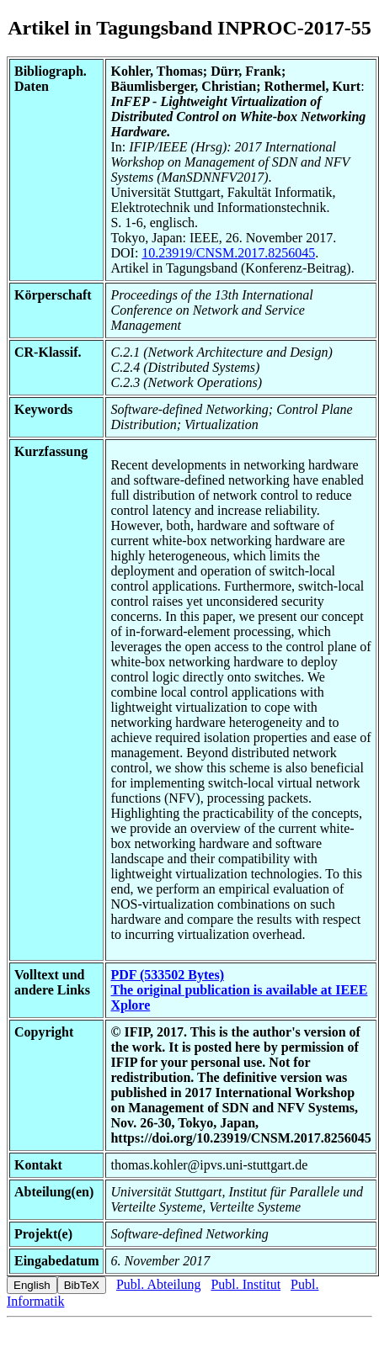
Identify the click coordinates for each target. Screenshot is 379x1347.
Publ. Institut (245, 1284)
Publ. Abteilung (158, 1284)
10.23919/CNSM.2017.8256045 (228, 253)
